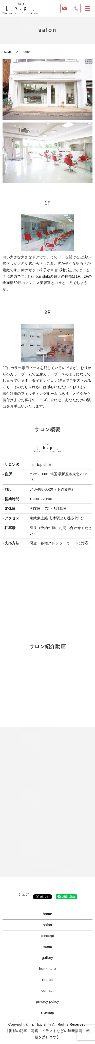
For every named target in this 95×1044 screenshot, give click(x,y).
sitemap (47, 1012)
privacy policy (47, 1001)
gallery (47, 958)
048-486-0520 (41, 489)
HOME (7, 52)
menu (47, 947)
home (47, 914)
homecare (47, 969)
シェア (23, 894)
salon (47, 925)
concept (47, 936)
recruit (47, 980)
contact (47, 990)
